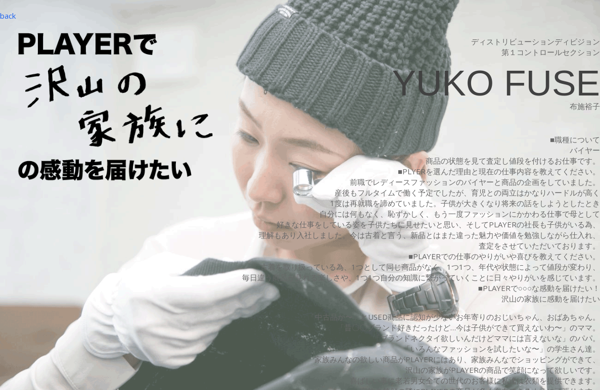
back (8, 16)
